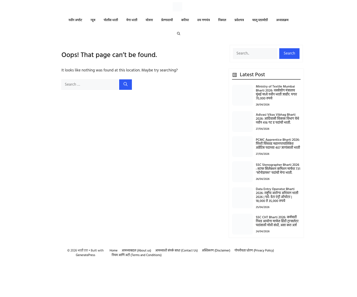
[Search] (125, 84)
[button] (178, 34)
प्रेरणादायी (167, 20)
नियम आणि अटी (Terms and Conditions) (137, 255)
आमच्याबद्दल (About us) (136, 250)
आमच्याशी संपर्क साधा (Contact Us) (176, 250)
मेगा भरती (131, 20)
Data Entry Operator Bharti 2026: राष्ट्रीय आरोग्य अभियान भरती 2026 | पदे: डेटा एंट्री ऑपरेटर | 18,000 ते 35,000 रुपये (277, 195)
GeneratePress (85, 255)
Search (289, 53)
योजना (149, 20)
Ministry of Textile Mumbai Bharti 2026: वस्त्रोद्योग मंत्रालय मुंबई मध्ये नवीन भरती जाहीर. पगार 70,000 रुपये (276, 93)
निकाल (222, 20)
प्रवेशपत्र (239, 20)
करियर (185, 20)
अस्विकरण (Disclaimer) (216, 250)
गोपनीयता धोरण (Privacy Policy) (254, 250)
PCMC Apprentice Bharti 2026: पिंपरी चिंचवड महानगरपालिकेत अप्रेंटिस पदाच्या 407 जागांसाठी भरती (278, 144)
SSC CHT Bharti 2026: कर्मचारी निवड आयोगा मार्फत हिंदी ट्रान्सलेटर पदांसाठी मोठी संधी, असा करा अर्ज (277, 221)
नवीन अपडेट (75, 20)
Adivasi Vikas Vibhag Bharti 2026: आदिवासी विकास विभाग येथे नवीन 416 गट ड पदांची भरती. (277, 119)
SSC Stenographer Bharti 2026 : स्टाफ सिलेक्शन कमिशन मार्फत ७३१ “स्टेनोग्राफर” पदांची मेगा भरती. (278, 169)
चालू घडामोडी (260, 20)
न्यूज (93, 20)
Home (113, 250)
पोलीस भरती (111, 20)
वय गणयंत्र (203, 20)
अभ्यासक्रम (282, 20)
